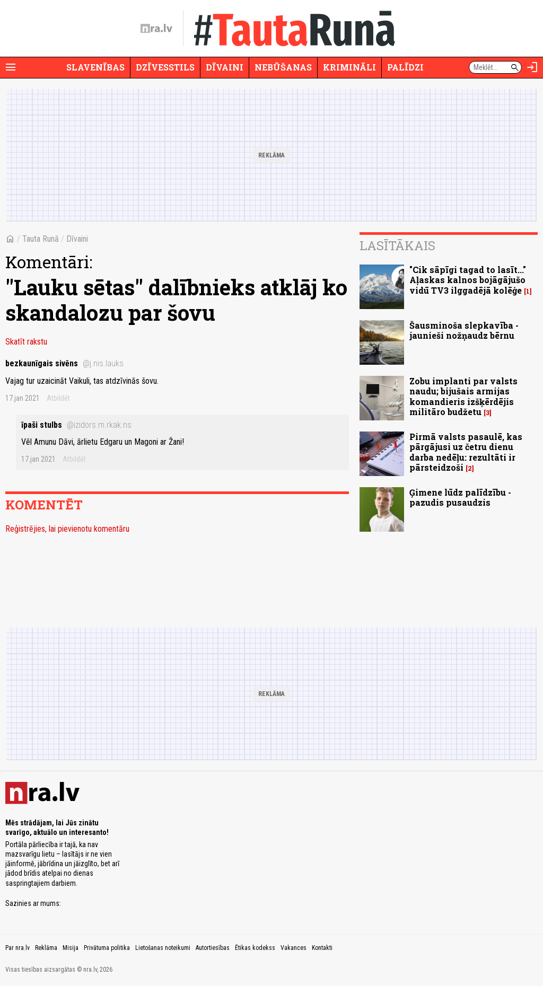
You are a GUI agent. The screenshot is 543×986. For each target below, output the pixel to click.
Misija (70, 948)
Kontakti (322, 948)
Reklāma (46, 948)
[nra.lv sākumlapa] (156, 28)
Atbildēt (58, 398)
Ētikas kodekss (255, 948)
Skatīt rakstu (26, 342)
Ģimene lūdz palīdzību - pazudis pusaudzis (460, 497)
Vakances (293, 948)
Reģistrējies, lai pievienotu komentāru (67, 529)
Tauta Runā (40, 239)
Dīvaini (224, 67)
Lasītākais (397, 245)
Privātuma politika (107, 948)
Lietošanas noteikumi (162, 948)
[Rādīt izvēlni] (10, 67)
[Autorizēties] (532, 67)
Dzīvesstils (165, 67)
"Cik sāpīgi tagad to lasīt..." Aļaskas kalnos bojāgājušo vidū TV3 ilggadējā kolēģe (467, 279)
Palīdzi (405, 67)
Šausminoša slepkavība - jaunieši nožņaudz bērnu (464, 330)
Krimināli (349, 67)
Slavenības (95, 67)
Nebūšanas (283, 67)
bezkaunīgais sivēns (64, 363)
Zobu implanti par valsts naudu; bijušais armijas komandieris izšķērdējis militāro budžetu (463, 396)
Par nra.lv (17, 948)
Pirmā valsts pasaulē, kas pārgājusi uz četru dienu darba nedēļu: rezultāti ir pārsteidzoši (465, 452)
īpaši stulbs (76, 425)
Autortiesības (213, 948)
